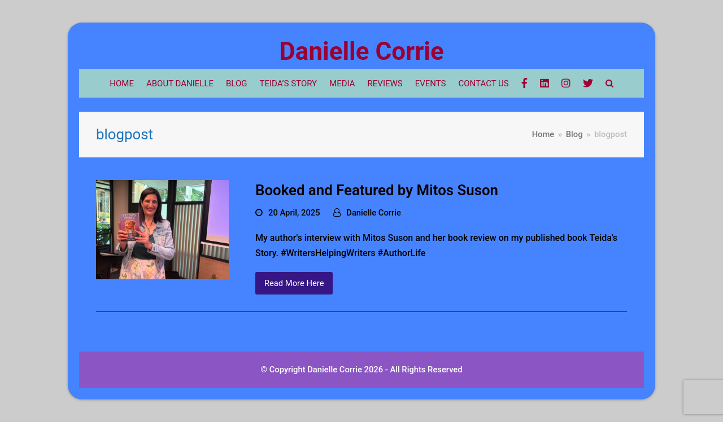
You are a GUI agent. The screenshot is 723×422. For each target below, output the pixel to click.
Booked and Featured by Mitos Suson (376, 190)
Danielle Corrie (361, 51)
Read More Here (294, 283)
